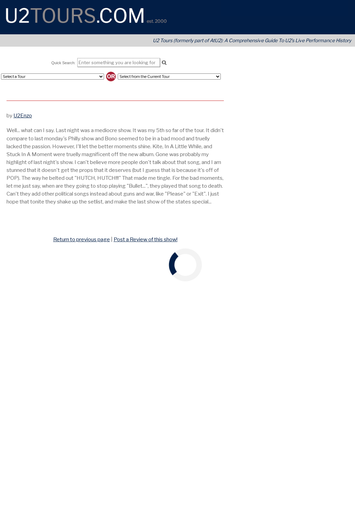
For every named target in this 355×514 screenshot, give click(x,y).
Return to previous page (81, 239)
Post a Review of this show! (146, 239)
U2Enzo (22, 115)
